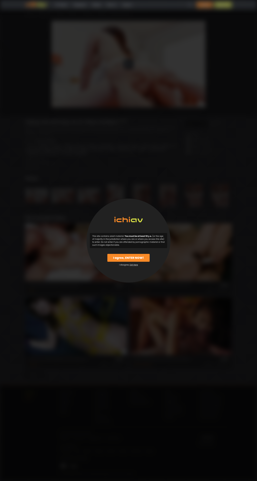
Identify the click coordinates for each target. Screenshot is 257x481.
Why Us (111, 5)
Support (127, 5)
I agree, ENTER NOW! (128, 258)
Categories (79, 5)
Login (204, 5)
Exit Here (134, 264)
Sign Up (223, 5)
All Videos (61, 5)
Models (96, 5)
